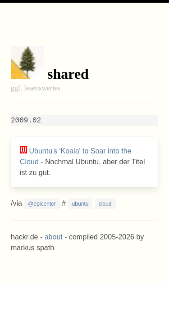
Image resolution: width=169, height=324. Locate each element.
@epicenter (42, 204)
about (54, 237)
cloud (105, 204)
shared (68, 74)
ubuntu (80, 204)
